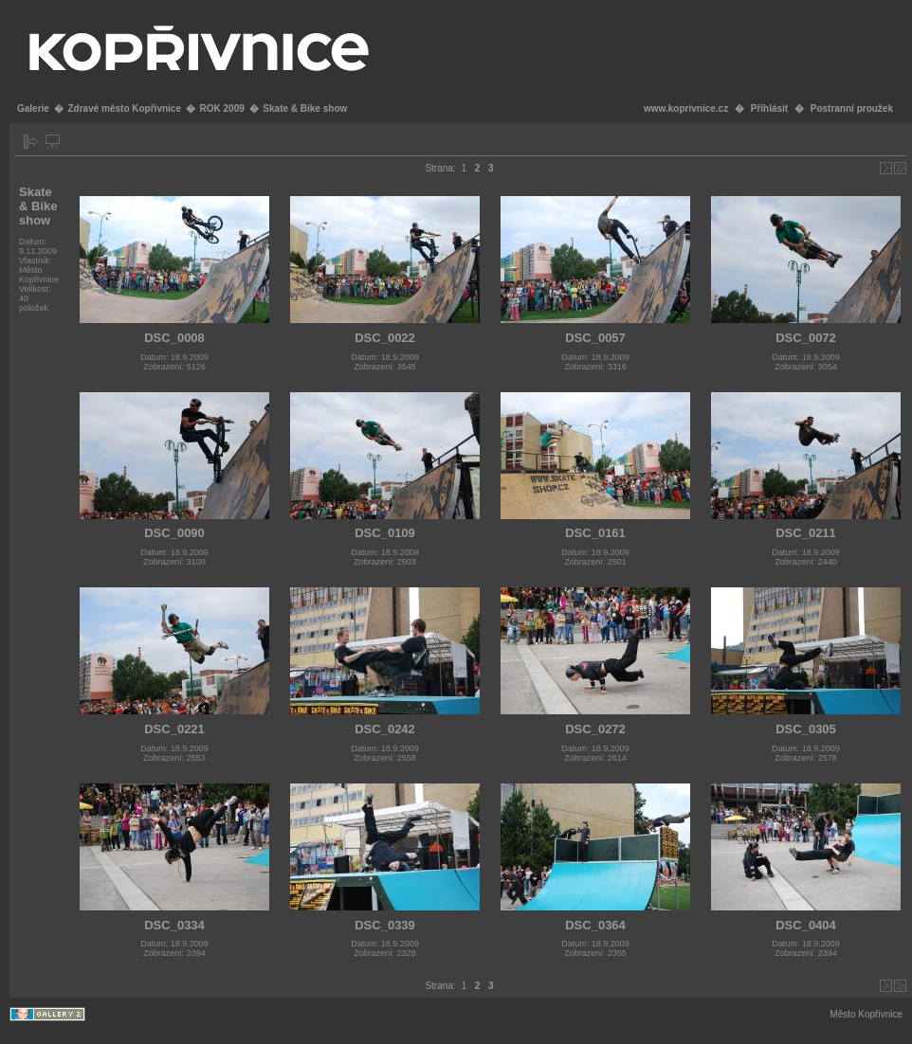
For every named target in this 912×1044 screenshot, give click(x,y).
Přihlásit (769, 108)
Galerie (33, 108)
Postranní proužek (852, 108)
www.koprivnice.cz (686, 108)
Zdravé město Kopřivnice (123, 108)
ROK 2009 (222, 108)
